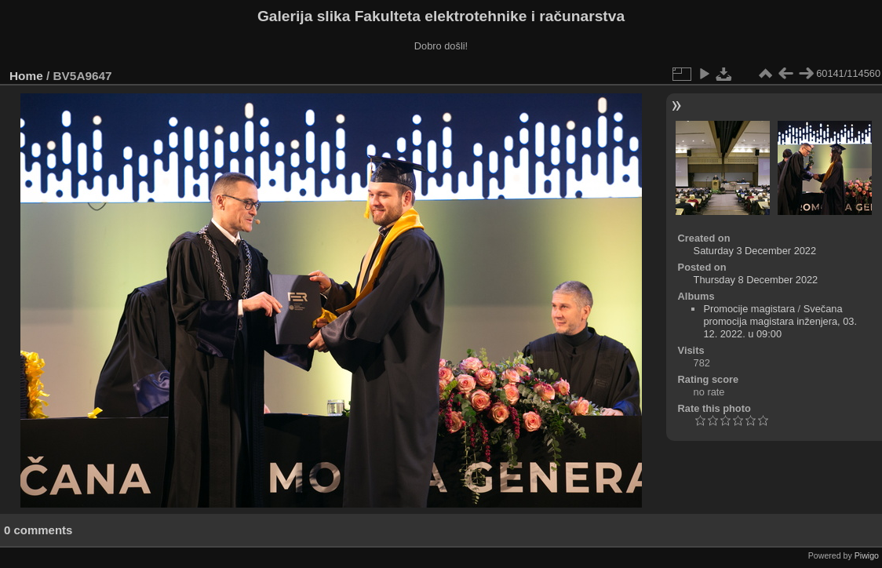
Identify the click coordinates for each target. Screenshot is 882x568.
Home (26, 75)
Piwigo (867, 555)
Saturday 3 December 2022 (755, 251)
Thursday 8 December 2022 (756, 280)
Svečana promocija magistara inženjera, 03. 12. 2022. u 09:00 (780, 321)
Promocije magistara (749, 309)
